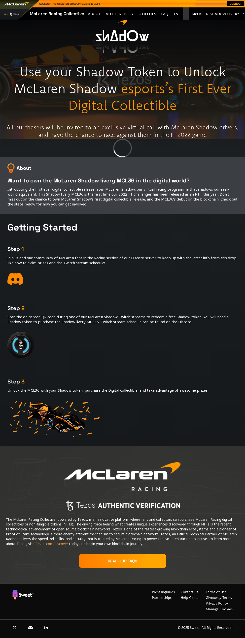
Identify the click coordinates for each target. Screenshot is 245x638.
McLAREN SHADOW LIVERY (215, 13)
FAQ (164, 13)
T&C (177, 13)
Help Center (190, 597)
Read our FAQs (122, 561)
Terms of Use (216, 592)
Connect (236, 3)
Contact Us (189, 592)
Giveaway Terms (219, 597)
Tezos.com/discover (52, 543)
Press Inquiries (163, 592)
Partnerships (162, 597)
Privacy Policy (217, 603)
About (94, 13)
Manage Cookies (219, 609)
